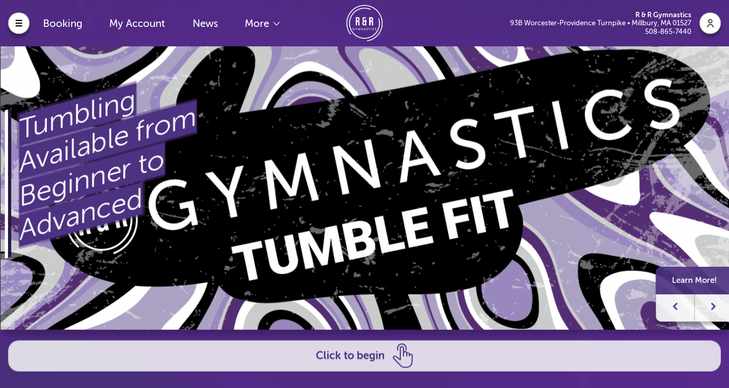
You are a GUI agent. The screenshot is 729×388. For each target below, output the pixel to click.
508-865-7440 (668, 31)
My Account (137, 23)
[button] (700, 307)
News (205, 23)
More (258, 23)
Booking (62, 23)
